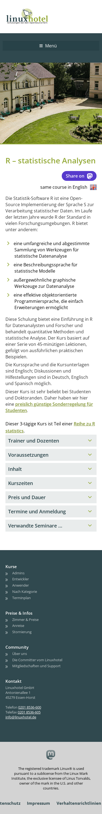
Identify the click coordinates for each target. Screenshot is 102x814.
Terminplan (21, 597)
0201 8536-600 (29, 707)
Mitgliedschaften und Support (36, 665)
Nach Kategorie (24, 591)
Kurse (11, 566)
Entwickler (20, 579)
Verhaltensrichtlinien (79, 803)
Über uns (19, 653)
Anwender (20, 585)
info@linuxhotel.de (20, 717)
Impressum (38, 803)
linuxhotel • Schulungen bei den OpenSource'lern (32, 9)
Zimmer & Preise (25, 619)
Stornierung (22, 631)
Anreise (18, 625)
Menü (51, 46)
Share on (79, 175)
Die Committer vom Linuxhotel (37, 659)
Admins (18, 573)
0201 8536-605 (29, 712)
